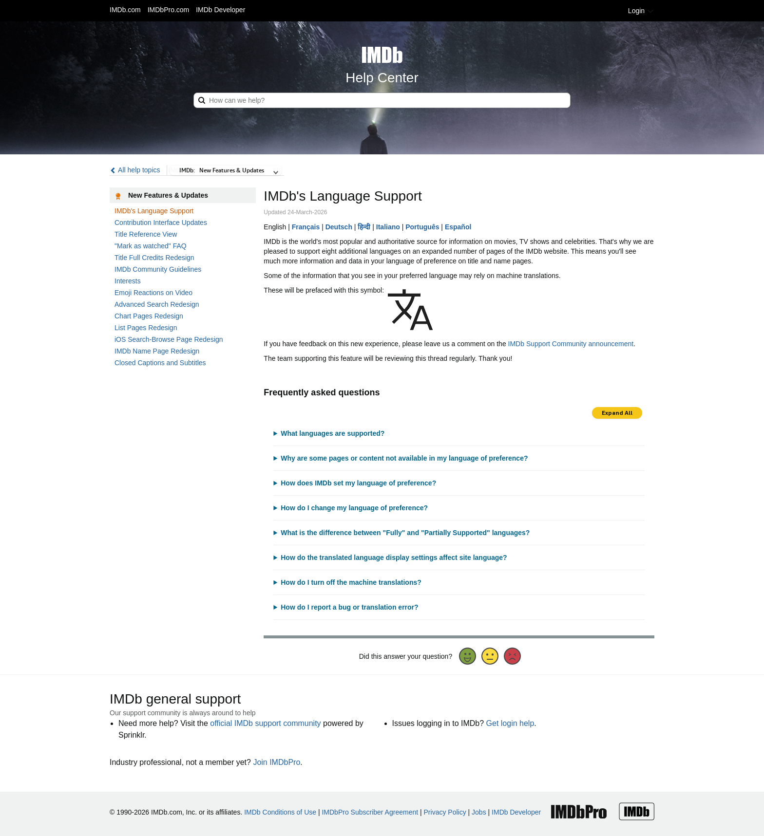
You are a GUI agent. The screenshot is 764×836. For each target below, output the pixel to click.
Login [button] (641, 11)
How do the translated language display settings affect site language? (394, 557)
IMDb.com (125, 10)
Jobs (479, 812)
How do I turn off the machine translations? (351, 582)
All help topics (135, 170)
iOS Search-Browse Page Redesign (169, 339)
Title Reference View (146, 234)
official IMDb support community (265, 723)
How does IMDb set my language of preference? (358, 483)
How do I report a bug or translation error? (349, 607)
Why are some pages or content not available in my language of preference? (404, 458)
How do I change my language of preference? (354, 508)
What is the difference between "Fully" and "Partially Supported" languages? (405, 533)
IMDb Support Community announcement (571, 344)
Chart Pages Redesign (149, 316)
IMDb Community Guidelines (158, 269)
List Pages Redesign (146, 328)
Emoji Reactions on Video (153, 293)
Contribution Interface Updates (161, 222)
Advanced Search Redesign (157, 304)
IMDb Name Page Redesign (157, 351)
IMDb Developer (220, 10)
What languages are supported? (332, 433)
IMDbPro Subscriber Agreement (370, 812)
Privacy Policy (445, 812)
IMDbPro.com (169, 10)
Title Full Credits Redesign (154, 257)
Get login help (510, 723)
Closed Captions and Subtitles (160, 363)
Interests (128, 281)
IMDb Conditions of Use (280, 812)
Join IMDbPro (276, 762)
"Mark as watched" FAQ (151, 246)
